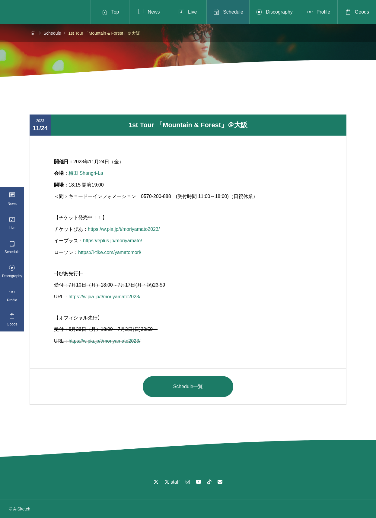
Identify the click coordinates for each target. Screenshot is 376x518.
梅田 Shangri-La (86, 173)
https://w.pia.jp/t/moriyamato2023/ (124, 229)
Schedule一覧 (188, 386)
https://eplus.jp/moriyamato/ (112, 240)
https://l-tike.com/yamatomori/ (109, 252)
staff (172, 482)
